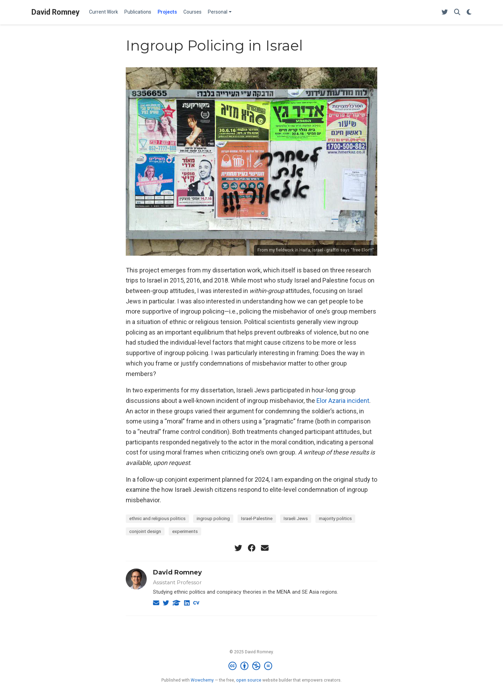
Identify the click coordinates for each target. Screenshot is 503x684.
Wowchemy (202, 680)
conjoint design (145, 531)
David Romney (55, 12)
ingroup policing (213, 518)
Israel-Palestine (256, 518)
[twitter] (238, 548)
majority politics (335, 518)
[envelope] (265, 548)
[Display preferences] (469, 12)
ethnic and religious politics (157, 518)
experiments (185, 531)
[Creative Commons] (251, 666)
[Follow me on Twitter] (445, 12)
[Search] (457, 12)
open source (248, 680)
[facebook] (251, 548)
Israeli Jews (296, 518)
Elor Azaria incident (342, 400)
